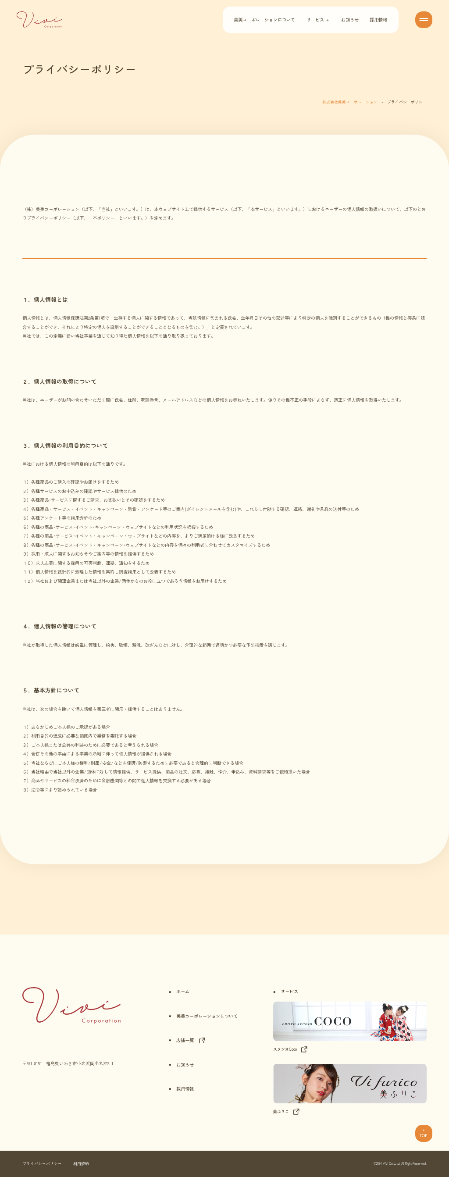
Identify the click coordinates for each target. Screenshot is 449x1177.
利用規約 (81, 1163)
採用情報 (378, 19)
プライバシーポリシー (42, 1163)
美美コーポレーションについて (264, 19)
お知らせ (350, 19)
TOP (424, 1133)
